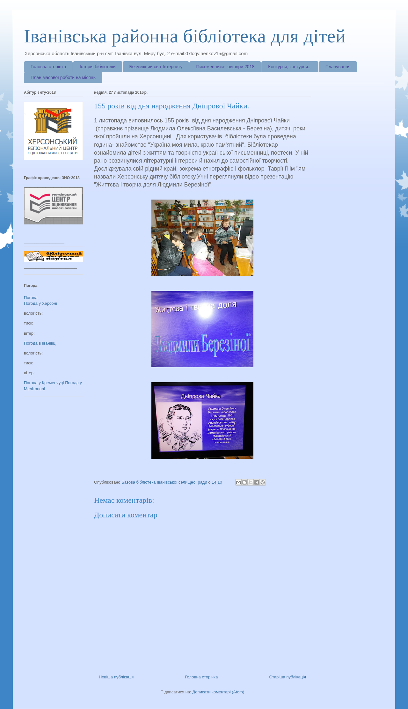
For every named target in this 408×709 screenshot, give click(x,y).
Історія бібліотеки (98, 66)
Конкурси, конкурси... (289, 66)
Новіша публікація (116, 677)
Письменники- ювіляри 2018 (225, 66)
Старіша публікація (287, 677)
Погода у (40, 303)
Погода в (40, 343)
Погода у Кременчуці (44, 382)
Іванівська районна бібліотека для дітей (185, 36)
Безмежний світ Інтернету (156, 66)
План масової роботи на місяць (63, 77)
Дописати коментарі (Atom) (218, 692)
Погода (31, 297)
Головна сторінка (48, 66)
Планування (338, 66)
